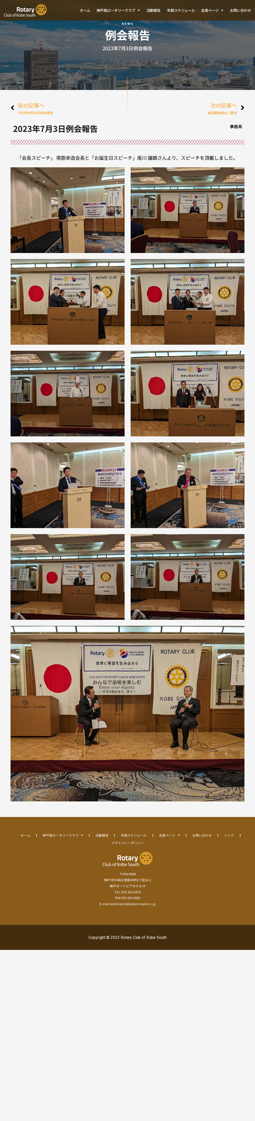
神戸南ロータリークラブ (118, 10)
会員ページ (212, 10)
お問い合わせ (240, 10)
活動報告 (153, 10)
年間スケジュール (181, 10)
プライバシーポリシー (138, 847)
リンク (105, 847)
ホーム (85, 10)
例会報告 (128, 39)
